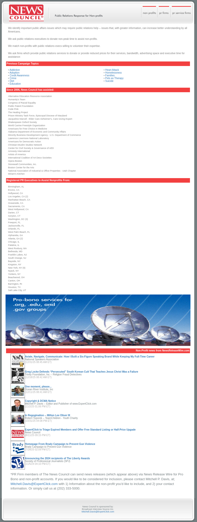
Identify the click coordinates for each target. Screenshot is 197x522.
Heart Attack (112, 70)
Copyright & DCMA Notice (40, 401)
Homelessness (113, 72)
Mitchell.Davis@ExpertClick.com (34, 484)
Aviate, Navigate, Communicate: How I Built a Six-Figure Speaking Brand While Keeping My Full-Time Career (89, 356)
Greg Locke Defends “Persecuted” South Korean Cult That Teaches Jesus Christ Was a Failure (81, 371)
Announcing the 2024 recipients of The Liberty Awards (57, 458)
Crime (13, 78)
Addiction (15, 70)
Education (15, 83)
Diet (12, 81)
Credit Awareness (19, 75)
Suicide (109, 81)
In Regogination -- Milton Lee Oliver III (47, 415)
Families (109, 75)
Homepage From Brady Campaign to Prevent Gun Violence (60, 444)
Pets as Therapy (114, 78)
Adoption (14, 72)
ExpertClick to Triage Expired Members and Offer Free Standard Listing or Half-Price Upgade (80, 429)
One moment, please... (38, 386)
